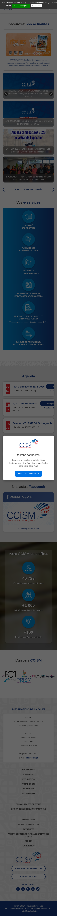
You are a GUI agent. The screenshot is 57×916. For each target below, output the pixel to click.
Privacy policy (48, 6)
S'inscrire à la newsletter (28, 473)
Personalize (36, 6)
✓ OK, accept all (21, 6)
